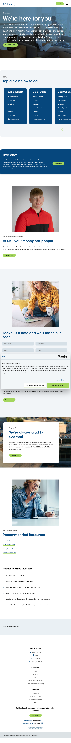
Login (59, 4)
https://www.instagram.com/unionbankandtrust (41, 731)
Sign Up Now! (35, 718)
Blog (35, 681)
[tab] (35, 579)
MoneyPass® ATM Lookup (11, 552)
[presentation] (17, 390)
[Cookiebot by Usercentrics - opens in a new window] (61, 356)
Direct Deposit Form (9, 548)
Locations (37, 662)
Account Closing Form (9, 556)
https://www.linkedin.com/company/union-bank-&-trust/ (38, 731)
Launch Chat (58, 166)
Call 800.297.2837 (10, 45)
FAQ (35, 706)
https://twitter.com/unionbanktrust (32, 731)
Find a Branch (15, 458)
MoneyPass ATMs (37, 665)
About (35, 674)
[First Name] (18, 347)
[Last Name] (51, 347)
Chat (37, 659)
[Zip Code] (51, 353)
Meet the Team (9, 258)
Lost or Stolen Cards (9, 544)
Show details (61, 380)
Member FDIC (35, 738)
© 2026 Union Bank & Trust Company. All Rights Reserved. (16, 738)
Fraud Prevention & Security (35, 687)
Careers (35, 677)
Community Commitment (35, 684)
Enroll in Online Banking (35, 703)
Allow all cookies (57, 385)
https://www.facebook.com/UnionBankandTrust (29, 731)
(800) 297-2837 (36, 655)
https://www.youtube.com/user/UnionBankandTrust (35, 731)
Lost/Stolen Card (35, 699)
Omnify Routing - (28, 726)
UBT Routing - (28, 724)
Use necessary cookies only (35, 385)
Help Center (35, 696)
